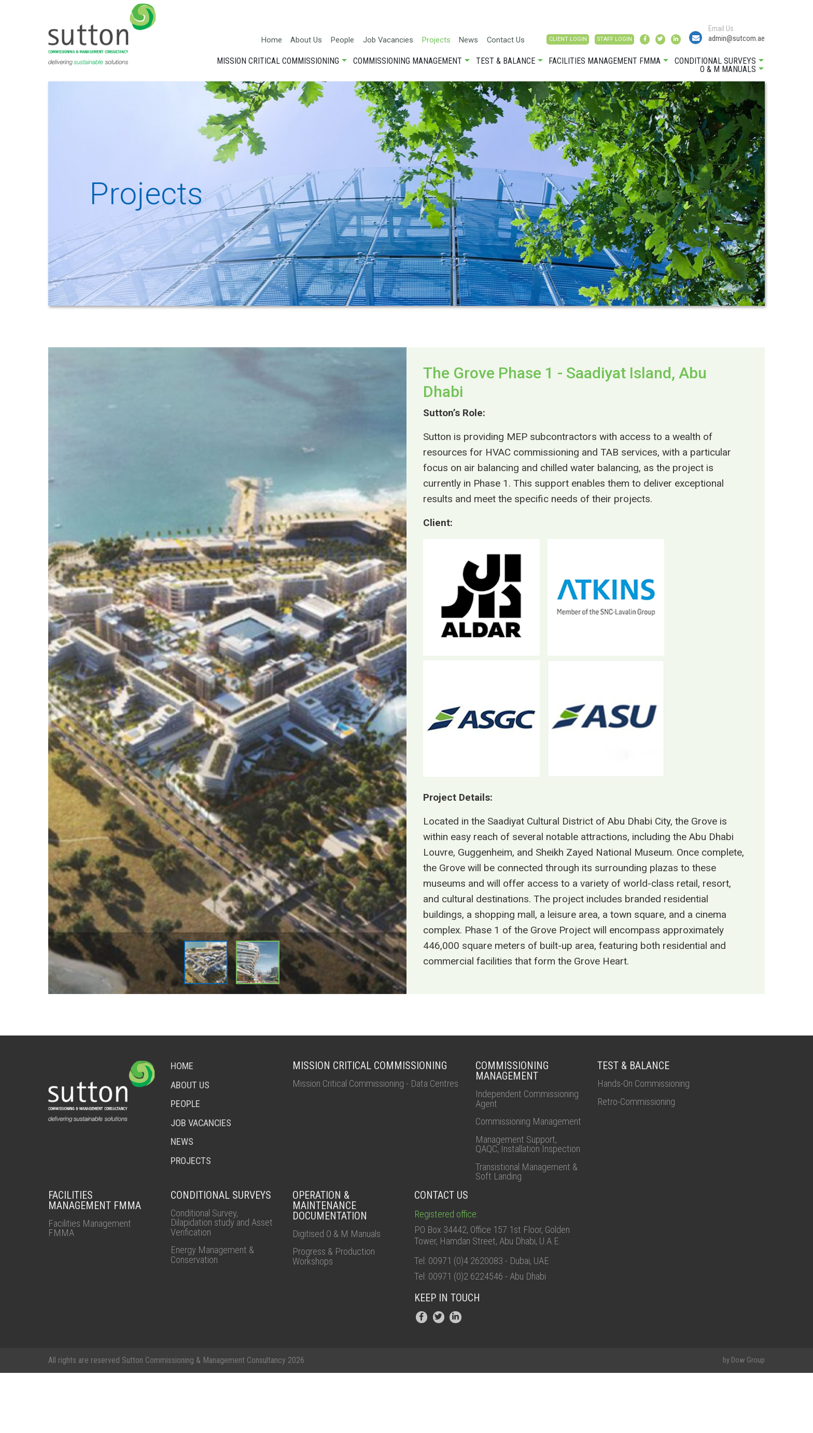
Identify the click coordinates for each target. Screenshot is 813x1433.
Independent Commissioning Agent (520, 1105)
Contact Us (454, 41)
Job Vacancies (330, 41)
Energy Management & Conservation (216, 1300)
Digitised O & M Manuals (342, 1276)
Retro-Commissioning (641, 1108)
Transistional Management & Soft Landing (515, 1208)
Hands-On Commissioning (650, 1090)
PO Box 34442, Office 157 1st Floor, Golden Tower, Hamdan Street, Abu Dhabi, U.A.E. (486, 1285)
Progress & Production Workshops (338, 1300)
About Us (242, 41)
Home (207, 41)
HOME (184, 1071)
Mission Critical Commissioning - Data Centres (371, 1095)
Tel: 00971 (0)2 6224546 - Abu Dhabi (489, 1335)
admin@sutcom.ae (728, 42)
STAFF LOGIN (581, 43)
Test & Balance (505, 67)
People (281, 41)
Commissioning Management (407, 67)
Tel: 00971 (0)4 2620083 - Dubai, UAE (490, 1319)
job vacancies (205, 1127)
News (415, 41)
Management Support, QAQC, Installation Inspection (520, 1168)
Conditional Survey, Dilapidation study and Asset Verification (216, 1266)
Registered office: (449, 1257)
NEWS (183, 1146)
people (187, 1108)
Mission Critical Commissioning (278, 67)
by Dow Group (742, 1420)
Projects (381, 41)
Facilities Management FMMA (605, 67)
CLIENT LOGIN (522, 43)
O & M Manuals (728, 75)
